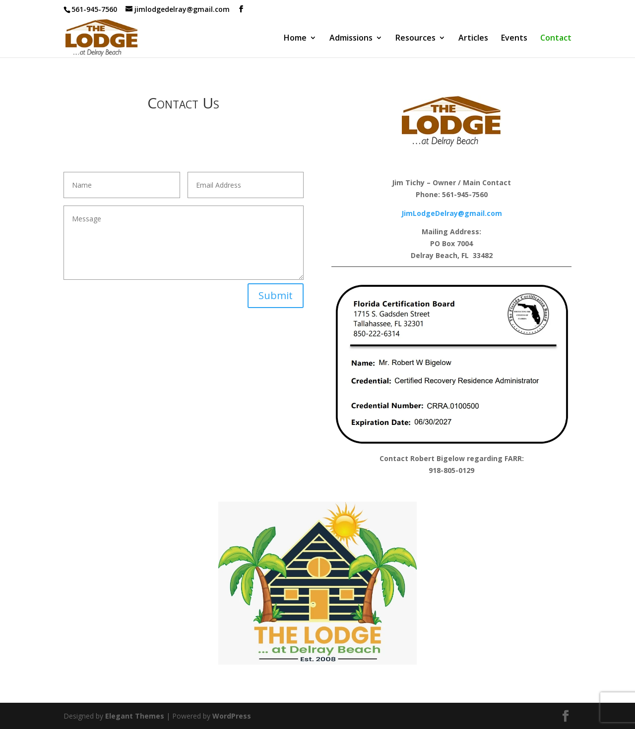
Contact (556, 38)
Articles (473, 38)
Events (514, 38)
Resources (415, 38)
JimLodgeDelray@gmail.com (451, 213)
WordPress (231, 716)
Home (295, 38)
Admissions (351, 38)
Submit (275, 295)
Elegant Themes (134, 716)
